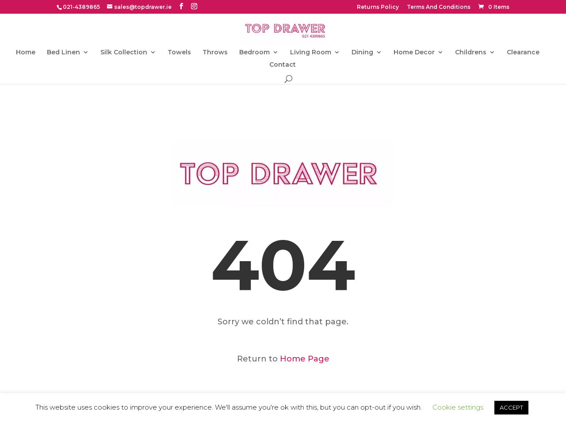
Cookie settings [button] (457, 407)
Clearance (523, 52)
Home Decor (414, 52)
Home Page (304, 359)
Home (25, 52)
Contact (282, 64)
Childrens (470, 52)
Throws (215, 52)
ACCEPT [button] (511, 407)
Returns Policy (378, 7)
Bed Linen (63, 52)
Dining (362, 52)
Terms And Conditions (438, 7)
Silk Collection (123, 52)
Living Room (310, 52)
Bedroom (254, 52)
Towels (179, 52)
